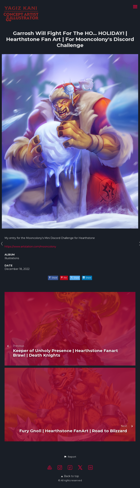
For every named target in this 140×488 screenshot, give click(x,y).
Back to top (70, 476)
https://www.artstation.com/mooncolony (30, 246)
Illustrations (12, 258)
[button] (70, 456)
